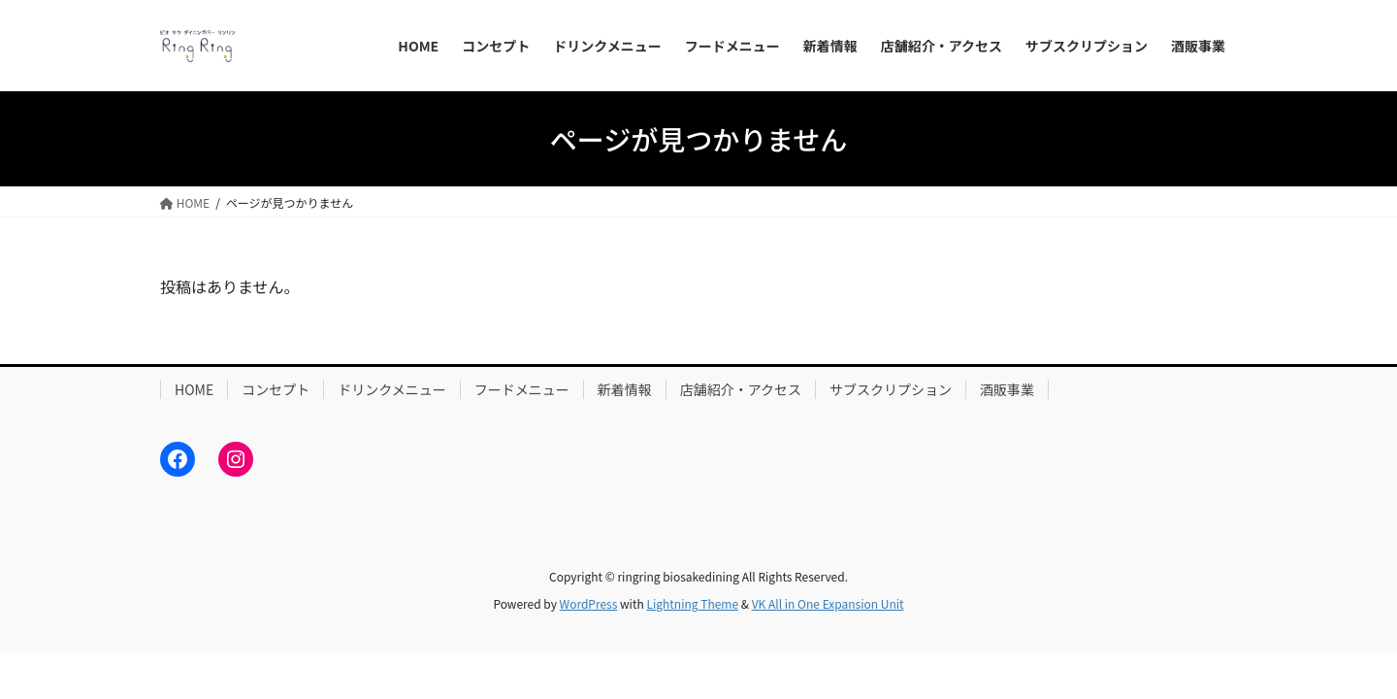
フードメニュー (521, 389)
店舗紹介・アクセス (740, 389)
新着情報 (625, 389)
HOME (194, 389)
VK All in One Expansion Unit (828, 603)
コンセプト (275, 389)
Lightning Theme (692, 603)
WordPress (589, 603)
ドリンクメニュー (391, 389)
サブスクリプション (890, 389)
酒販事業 (1007, 389)
